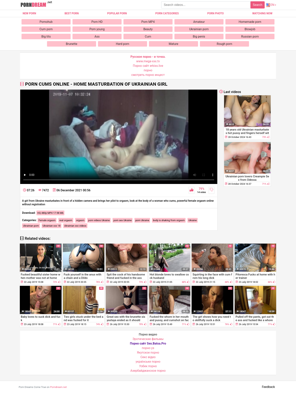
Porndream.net (58, 387)
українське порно (148, 361)
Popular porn (117, 13)
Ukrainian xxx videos (75, 225)
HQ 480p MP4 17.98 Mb (50, 212)
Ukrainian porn (199, 29)
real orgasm (65, 220)
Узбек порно (148, 366)
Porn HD (97, 22)
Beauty (148, 29)
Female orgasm (47, 220)
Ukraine (192, 220)
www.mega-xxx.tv (148, 61)
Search (257, 4)
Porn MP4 (148, 22)
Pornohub (45, 22)
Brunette (71, 44)
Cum (148, 36)
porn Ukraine (142, 220)
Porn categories (167, 13)
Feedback (268, 387)
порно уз (148, 348)
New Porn (29, 13)
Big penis (199, 36)
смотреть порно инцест (148, 75)
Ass (97, 36)
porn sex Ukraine (122, 220)
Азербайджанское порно (148, 370)
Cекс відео (148, 357)
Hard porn (122, 44)
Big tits (46, 36)
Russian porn (250, 36)
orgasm (80, 220)
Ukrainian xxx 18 (51, 225)
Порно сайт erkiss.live (148, 66)
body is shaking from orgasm (169, 220)
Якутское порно (148, 352)
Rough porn (224, 44)
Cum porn (46, 29)
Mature (173, 44)
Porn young (97, 29)
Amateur (199, 22)
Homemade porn (250, 22)
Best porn (72, 13)
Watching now (262, 13)
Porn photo (215, 13)
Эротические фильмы (148, 339)
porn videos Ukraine (99, 220)
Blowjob (250, 29)
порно (148, 70)
